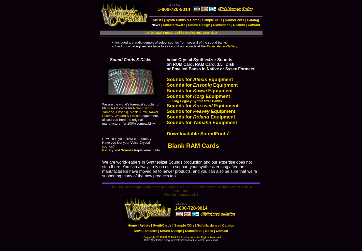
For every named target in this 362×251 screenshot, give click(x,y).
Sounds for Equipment (200, 79)
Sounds (127, 150)
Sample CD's (212, 20)
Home (132, 225)
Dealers (239, 25)
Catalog (253, 20)
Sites (209, 231)
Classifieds (221, 25)
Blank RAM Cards (194, 145)
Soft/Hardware (174, 25)
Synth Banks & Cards (182, 20)
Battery (108, 150)
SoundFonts (234, 20)
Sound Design (199, 25)
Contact (254, 25)
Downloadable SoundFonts (198, 133)
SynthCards (162, 225)
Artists (158, 20)
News (138, 231)
